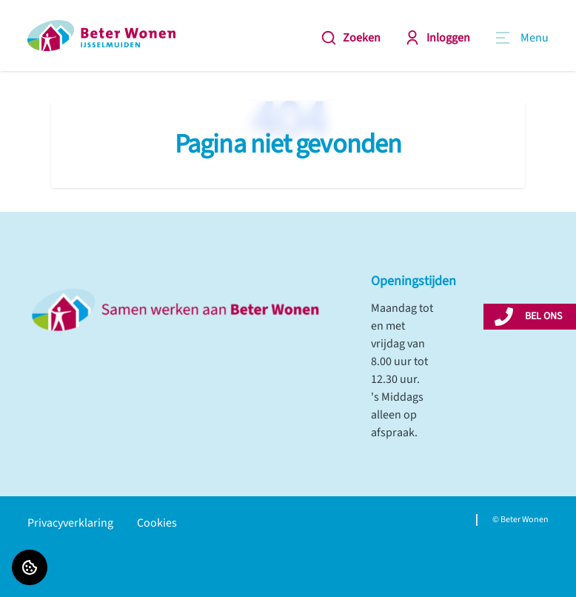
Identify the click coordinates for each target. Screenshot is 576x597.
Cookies (157, 523)
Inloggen (437, 38)
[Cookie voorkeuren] (29, 567)
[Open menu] (521, 38)
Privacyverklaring (70, 523)
